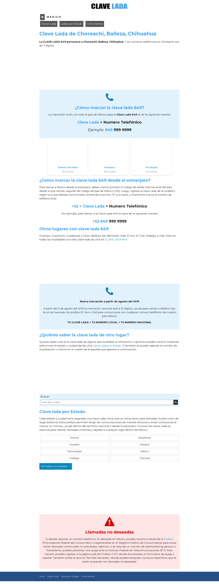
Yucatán (74, 444)
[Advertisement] (109, 69)
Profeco (168, 539)
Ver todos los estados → (56, 466)
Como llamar (88, 576)
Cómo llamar (95, 23)
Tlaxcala (144, 458)
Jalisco (144, 451)
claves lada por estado (107, 345)
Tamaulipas (74, 451)
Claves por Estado (70, 576)
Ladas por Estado (71, 23)
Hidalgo (74, 458)
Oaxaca (144, 444)
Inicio (42, 576)
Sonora (74, 437)
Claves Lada (48, 23)
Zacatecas (144, 437)
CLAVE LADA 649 (116, 239)
